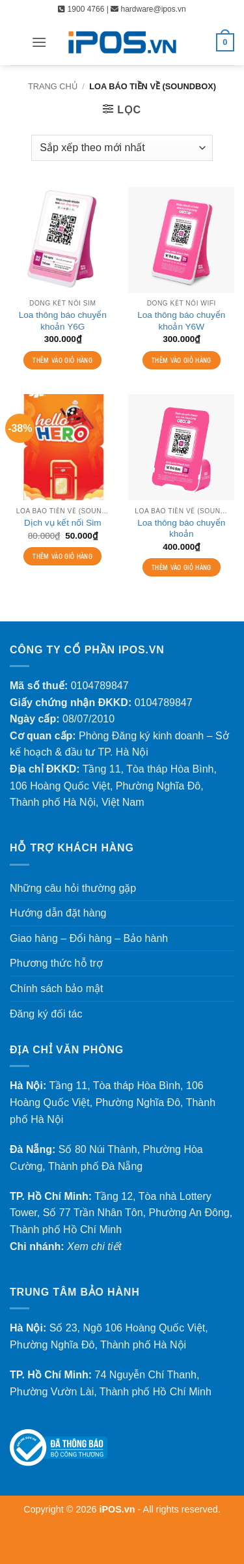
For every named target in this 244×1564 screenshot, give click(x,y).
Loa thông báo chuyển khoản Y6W (181, 321)
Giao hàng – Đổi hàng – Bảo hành (89, 938)
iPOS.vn (118, 1509)
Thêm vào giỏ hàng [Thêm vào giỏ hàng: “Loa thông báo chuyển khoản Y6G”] (62, 360)
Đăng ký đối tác (46, 1013)
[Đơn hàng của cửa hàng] (121, 148)
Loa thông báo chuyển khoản (181, 528)
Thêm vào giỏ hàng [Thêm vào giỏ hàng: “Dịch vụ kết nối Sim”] (62, 556)
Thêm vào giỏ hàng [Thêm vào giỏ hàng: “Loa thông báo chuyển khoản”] (181, 567)
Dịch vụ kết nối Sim (63, 523)
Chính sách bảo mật (56, 988)
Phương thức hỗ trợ (56, 963)
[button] (39, 42)
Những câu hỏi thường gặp (73, 888)
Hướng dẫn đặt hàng (58, 912)
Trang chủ (52, 86)
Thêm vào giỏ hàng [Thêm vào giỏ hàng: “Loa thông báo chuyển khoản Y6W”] (181, 360)
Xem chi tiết (94, 1246)
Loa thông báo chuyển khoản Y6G (63, 321)
